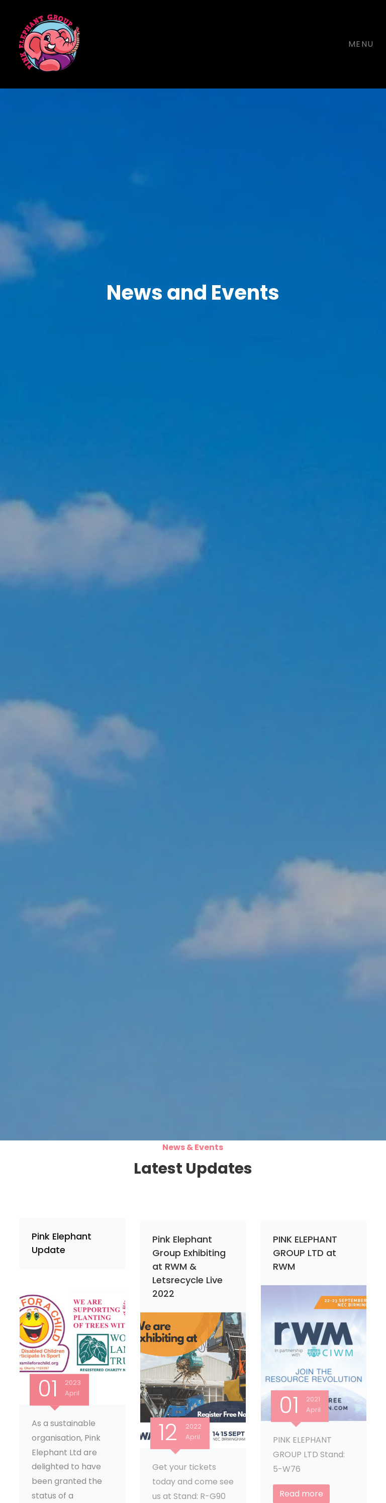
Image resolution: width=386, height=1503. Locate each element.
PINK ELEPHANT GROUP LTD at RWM (305, 1257)
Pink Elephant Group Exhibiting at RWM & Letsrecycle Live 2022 (189, 1270)
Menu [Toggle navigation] (361, 44)
